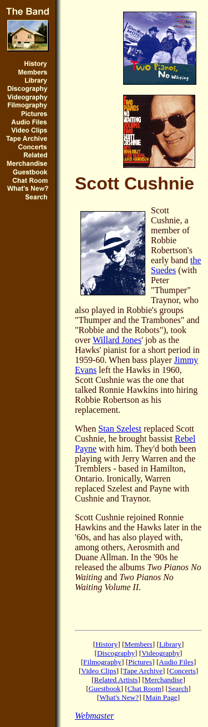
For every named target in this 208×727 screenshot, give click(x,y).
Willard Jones (117, 340)
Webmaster (94, 715)
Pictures (140, 662)
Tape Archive (143, 671)
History (106, 644)
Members (138, 644)
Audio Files (176, 662)
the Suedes (176, 265)
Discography (116, 653)
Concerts (182, 671)
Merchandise (164, 679)
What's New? (119, 697)
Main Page (161, 697)
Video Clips (98, 671)
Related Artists (116, 679)
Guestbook (105, 688)
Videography (160, 653)
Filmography (102, 662)
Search (178, 688)
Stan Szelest (119, 428)
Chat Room (144, 688)
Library (170, 644)
